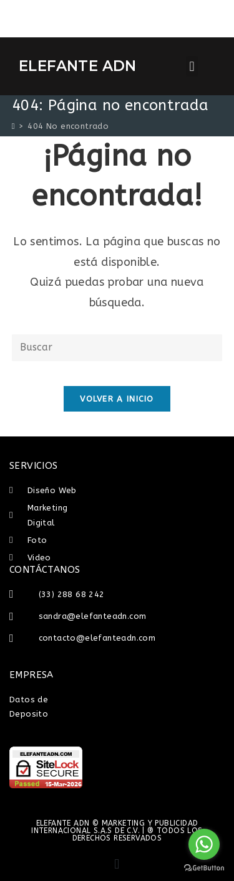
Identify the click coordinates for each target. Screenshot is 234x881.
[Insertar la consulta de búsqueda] (117, 347)
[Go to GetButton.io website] (204, 868)
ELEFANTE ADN (78, 66)
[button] (192, 66)
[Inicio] (13, 126)
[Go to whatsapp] (204, 844)
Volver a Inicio (117, 398)
